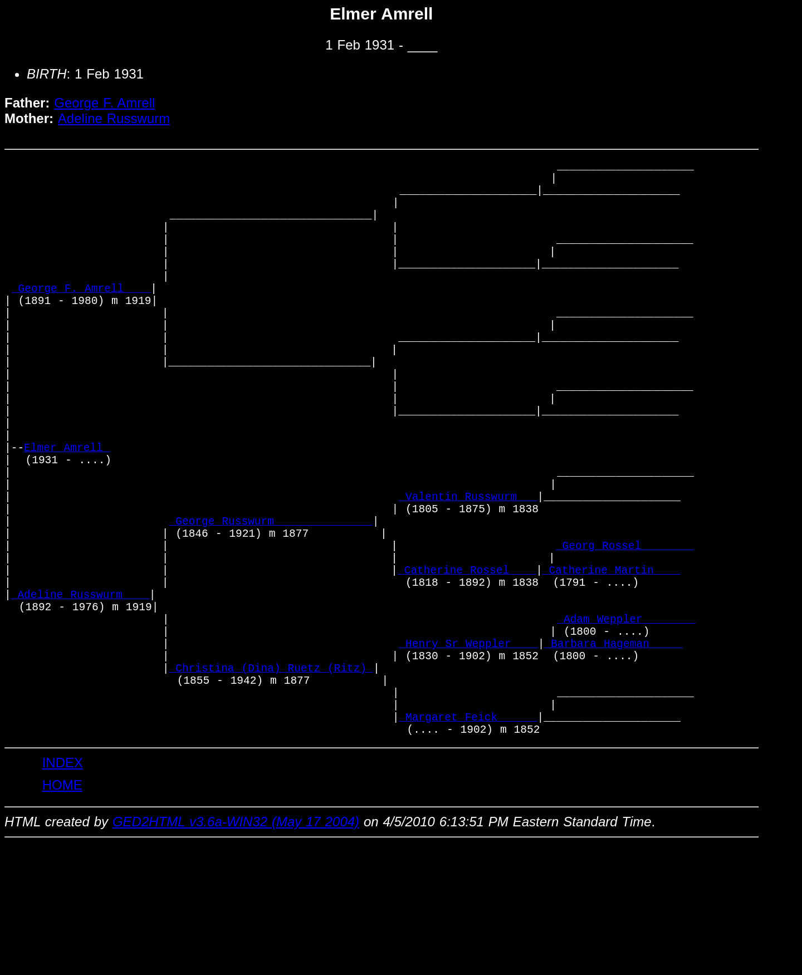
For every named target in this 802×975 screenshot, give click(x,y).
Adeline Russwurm (114, 118)
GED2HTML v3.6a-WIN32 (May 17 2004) (236, 952)
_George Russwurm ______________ (271, 603)
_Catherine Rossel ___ (467, 664)
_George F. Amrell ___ (81, 318)
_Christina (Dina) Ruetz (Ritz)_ (271, 784)
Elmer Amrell (67, 513)
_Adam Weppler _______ (626, 724)
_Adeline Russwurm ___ (80, 694)
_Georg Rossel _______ (625, 633)
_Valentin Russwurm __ (468, 573)
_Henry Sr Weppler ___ (468, 754)
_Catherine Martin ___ (611, 664)
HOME (62, 915)
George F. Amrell (104, 102)
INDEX (62, 893)
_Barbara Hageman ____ (613, 754)
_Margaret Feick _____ (468, 844)
